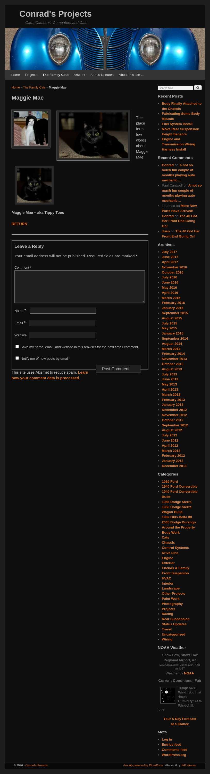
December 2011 (174, 466)
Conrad (168, 165)
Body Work (171, 532)
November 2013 (174, 359)
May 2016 (169, 287)
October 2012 (172, 420)
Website (20, 341)
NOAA (189, 673)
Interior (167, 583)
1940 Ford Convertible (180, 486)
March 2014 (171, 349)
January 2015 (172, 333)
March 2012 (171, 451)
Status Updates (102, 75)
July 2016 (169, 277)
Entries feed (171, 744)
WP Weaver (188, 765)
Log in (167, 739)
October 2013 (172, 364)
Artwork (79, 75)
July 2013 (169, 374)
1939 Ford (170, 481)
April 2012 (170, 445)
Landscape (171, 588)
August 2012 (172, 430)
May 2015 (169, 328)
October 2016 (172, 272)
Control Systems (175, 548)
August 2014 (172, 344)
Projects (31, 75)
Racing (167, 614)
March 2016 (171, 298)
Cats (165, 537)
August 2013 (172, 369)
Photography (172, 604)
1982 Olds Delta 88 (177, 517)
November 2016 (174, 267)
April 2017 (170, 262)
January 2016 (172, 308)
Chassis (168, 542)
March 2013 (171, 395)
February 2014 (173, 354)
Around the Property (178, 527)
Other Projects (173, 593)
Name (20, 317)
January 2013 (172, 405)
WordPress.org (174, 755)
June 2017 (170, 257)
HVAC (166, 578)
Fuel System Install (177, 124)
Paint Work (171, 599)
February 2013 (173, 400)
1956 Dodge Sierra (176, 502)
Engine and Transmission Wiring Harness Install (178, 144)
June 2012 (170, 440)
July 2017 (169, 252)
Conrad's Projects (55, 14)
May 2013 (169, 384)
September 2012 (175, 425)
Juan (166, 231)
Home (15, 75)
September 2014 (175, 338)
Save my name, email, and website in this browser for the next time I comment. (80, 353)
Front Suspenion (175, 573)
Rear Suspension (176, 619)
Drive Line (170, 553)
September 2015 (175, 313)
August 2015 (172, 318)
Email (20, 329)
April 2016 (170, 293)
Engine (167, 558)
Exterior (168, 563)
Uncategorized (173, 634)
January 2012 (172, 461)
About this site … (132, 75)
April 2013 (170, 389)
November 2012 (174, 415)
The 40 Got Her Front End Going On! (179, 221)
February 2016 (173, 303)
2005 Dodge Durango (179, 522)
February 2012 (173, 456)
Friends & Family (175, 568)
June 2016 (170, 282)
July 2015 (169, 323)
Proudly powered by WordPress (143, 765)
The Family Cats (56, 75)
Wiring (167, 639)
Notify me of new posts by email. (45, 365)
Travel (167, 629)
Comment (23, 267)
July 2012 (169, 435)
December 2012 (174, 410)
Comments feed (174, 750)
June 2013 (170, 379)
